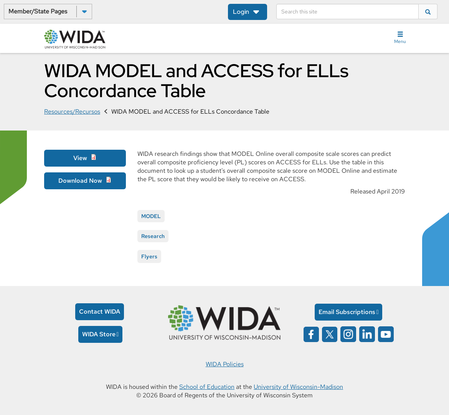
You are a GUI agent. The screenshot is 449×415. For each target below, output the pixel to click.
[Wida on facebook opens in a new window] (311, 334)
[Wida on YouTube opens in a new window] (386, 334)
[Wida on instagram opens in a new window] (348, 334)
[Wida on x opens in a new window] (329, 334)
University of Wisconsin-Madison (298, 387)
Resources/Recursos (72, 111)
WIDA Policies (225, 364)
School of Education (206, 387)
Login (241, 12)
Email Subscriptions (347, 312)
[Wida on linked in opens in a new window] (367, 334)
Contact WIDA (99, 312)
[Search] (347, 11)
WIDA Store (99, 334)
